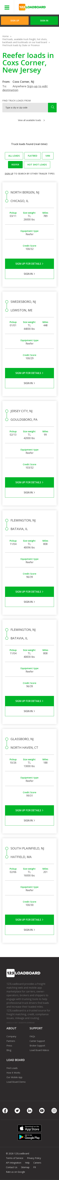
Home (5, 36)
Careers (37, 1162)
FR (34, 1167)
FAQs (32, 1036)
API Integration (13, 1162)
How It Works (13, 1072)
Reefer (15, 164)
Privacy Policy (34, 1158)
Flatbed (32, 155)
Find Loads (12, 1068)
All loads (14, 155)
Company (11, 1036)
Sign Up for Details (29, 263)
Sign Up (14, 20)
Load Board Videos (39, 1050)
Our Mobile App (14, 1077)
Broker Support (37, 1045)
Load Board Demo (16, 1081)
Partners (10, 1040)
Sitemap (25, 1167)
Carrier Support (37, 1040)
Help (27, 1162)
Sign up (9, 173)
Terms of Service (14, 1158)
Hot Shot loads (37, 164)
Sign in (44, 20)
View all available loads (29, 120)
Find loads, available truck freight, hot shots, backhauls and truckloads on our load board (24, 41)
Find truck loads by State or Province (21, 45)
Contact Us (11, 1167)
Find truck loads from (16, 100)
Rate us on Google (15, 1171)
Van (47, 155)
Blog (8, 1050)
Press (9, 1045)
